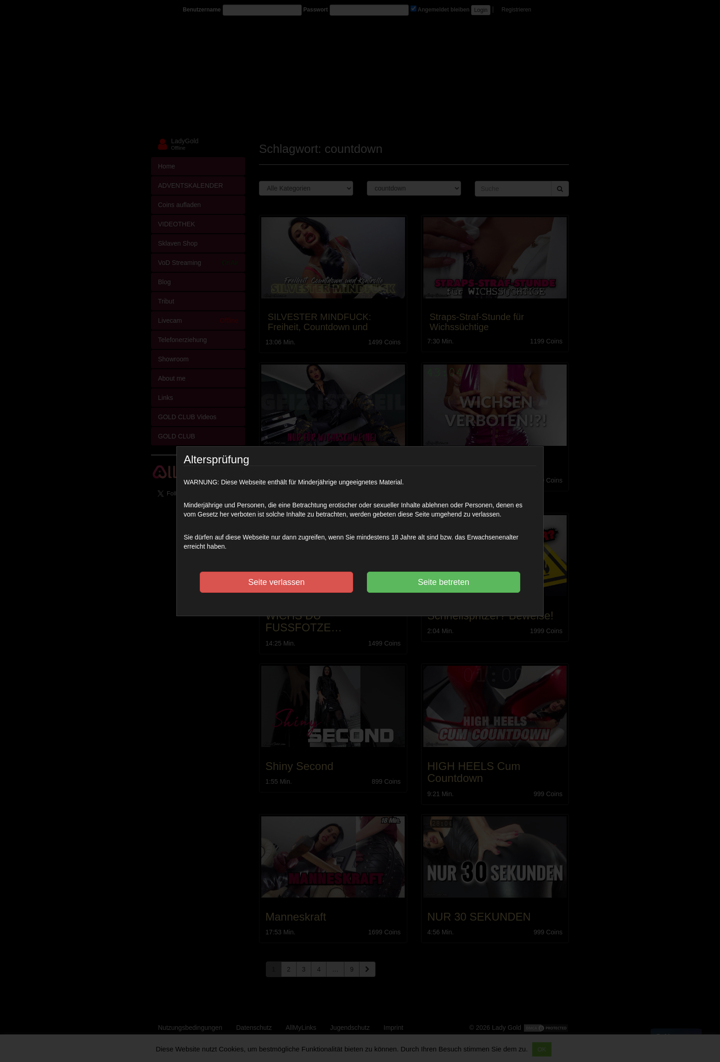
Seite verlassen (276, 582)
